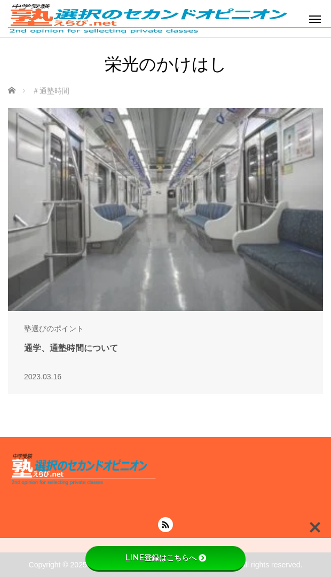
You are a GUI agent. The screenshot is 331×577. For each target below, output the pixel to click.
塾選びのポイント (54, 328)
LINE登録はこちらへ (165, 558)
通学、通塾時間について (71, 348)
